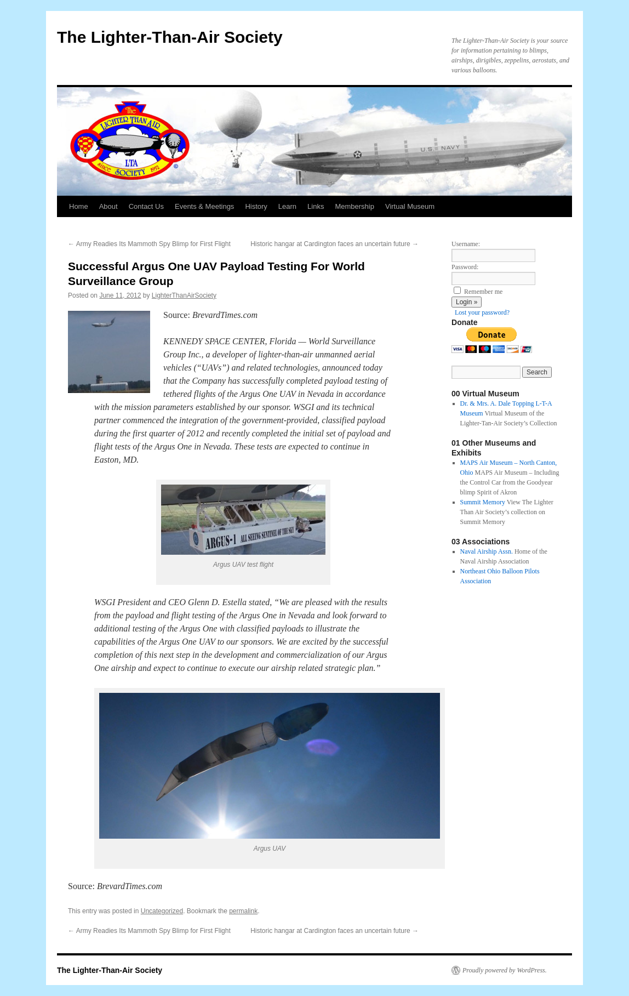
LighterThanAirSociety (184, 295)
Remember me (483, 291)
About (108, 206)
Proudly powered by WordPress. (504, 970)
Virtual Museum (409, 206)
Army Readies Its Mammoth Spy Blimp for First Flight (149, 244)
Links (315, 206)
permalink (243, 911)
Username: (465, 244)
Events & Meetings (204, 206)
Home (78, 206)
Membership (354, 206)
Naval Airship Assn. (486, 551)
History (256, 206)
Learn (287, 206)
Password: (464, 267)
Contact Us (146, 206)
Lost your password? (482, 312)
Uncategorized (162, 911)
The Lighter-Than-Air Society (170, 37)
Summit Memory (482, 502)
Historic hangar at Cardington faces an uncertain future (334, 244)
